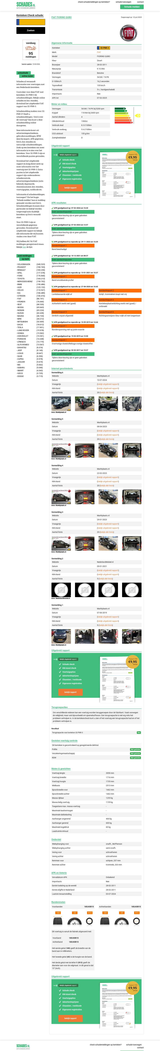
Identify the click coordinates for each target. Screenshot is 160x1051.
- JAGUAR (29, 361)
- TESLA (30, 327)
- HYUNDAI (30, 301)
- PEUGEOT (30, 267)
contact (140, 2)
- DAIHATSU (29, 347)
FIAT (99, 52)
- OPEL (30, 272)
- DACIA (30, 324)
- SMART (29, 370)
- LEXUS (29, 353)
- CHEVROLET (30, 336)
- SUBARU (29, 367)
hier (24, 247)
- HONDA (30, 333)
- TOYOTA (30, 278)
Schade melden (132, 6)
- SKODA (30, 307)
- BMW (30, 284)
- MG (29, 364)
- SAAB (29, 356)
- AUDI (30, 287)
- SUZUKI (30, 313)
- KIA (30, 293)
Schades (25, 5)
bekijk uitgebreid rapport (108, 384)
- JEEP (29, 350)
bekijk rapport (70, 188)
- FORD (30, 275)
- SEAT (30, 304)
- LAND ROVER (30, 330)
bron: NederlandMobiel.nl (60, 598)
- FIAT (30, 298)
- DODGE (29, 376)
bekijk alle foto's (106, 392)
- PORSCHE (30, 339)
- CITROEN (30, 295)
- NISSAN (30, 310)
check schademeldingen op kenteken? (94, 2)
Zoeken (30, 30)
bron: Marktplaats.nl (58, 412)
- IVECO (29, 373)
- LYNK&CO (30, 341)
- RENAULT (30, 270)
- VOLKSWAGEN (30, 264)
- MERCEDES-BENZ (30, 281)
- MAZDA (30, 316)
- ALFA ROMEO (30, 344)
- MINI (30, 318)
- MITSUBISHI (30, 321)
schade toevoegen (123, 2)
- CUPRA (29, 359)
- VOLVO (30, 290)
